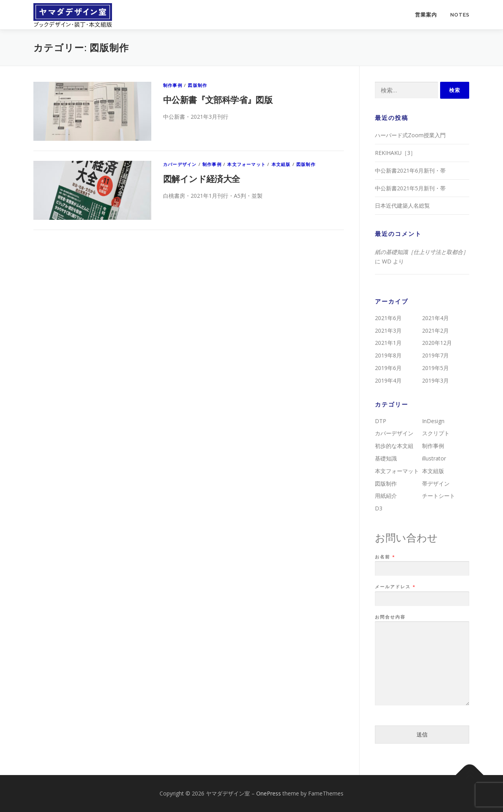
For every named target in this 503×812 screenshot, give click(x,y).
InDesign (433, 421)
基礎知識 (386, 458)
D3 (378, 508)
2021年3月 (388, 330)
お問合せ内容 (390, 617)
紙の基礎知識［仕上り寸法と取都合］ (421, 252)
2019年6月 (388, 368)
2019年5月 (435, 368)
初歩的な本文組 (394, 445)
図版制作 (197, 85)
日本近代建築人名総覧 (402, 205)
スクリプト (436, 433)
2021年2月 (435, 330)
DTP (380, 421)
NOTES (460, 15)
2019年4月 (388, 380)
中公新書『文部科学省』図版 (217, 99)
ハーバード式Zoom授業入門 (410, 135)
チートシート (438, 495)
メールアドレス (395, 586)
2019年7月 (435, 355)
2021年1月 (388, 342)
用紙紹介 (386, 495)
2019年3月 (435, 380)
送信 (422, 734)
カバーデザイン (179, 164)
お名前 (385, 557)
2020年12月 (437, 342)
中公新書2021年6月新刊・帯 (410, 170)
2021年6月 (388, 318)
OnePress (268, 793)
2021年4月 (435, 318)
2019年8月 (388, 355)
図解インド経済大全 (201, 178)
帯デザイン (436, 483)
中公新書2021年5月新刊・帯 (410, 188)
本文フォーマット (246, 164)
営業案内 (426, 15)
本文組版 (281, 164)
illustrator (434, 458)
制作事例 (172, 85)
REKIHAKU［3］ (395, 153)
